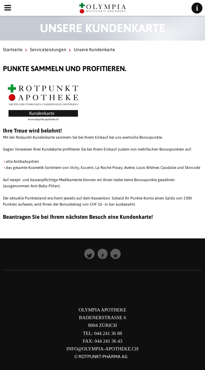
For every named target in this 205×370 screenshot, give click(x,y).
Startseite (13, 49)
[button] (89, 254)
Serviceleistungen (48, 49)
